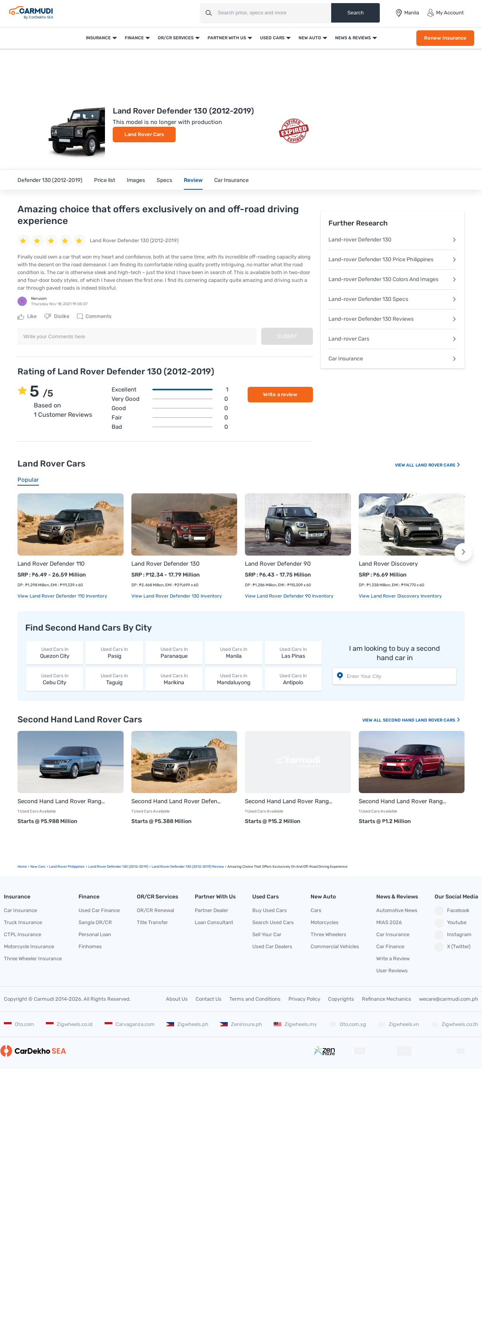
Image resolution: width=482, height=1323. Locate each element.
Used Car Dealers (272, 946)
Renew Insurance (445, 38)
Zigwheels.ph (187, 1024)
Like (27, 316)
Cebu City (54, 679)
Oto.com (19, 1024)
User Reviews (392, 970)
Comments (94, 316)
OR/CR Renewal (155, 910)
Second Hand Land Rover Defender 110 (176, 801)
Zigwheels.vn (398, 1024)
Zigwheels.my (295, 1024)
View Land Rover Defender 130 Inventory (176, 596)
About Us (177, 999)
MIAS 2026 (389, 922)
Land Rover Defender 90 (278, 563)
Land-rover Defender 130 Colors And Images (392, 279)
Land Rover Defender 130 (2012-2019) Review (188, 867)
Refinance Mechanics (386, 999)
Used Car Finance (99, 910)
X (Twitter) (452, 947)
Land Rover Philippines (67, 867)
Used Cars (272, 37)
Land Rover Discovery (388, 563)
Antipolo (293, 679)
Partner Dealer (211, 910)
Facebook (452, 911)
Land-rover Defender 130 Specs (392, 299)
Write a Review (393, 958)
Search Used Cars (273, 922)
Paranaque (174, 652)
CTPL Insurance (22, 934)
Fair (170, 417)
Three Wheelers (328, 934)
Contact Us (209, 999)
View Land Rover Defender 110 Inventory (62, 596)
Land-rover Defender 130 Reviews (392, 319)
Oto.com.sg (347, 1024)
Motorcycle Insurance (29, 946)
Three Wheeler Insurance (33, 958)
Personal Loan (95, 934)
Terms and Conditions (255, 999)
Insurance (98, 37)
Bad (170, 427)
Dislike (56, 316)
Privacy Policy (304, 999)
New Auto (310, 37)
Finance (134, 37)
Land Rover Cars (144, 134)
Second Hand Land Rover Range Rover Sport (404, 801)
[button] (463, 552)
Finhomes (90, 946)
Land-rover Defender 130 (392, 239)
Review (193, 180)
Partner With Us (227, 37)
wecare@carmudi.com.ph (448, 999)
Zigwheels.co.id (69, 1024)
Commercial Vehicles (335, 946)
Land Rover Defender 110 (51, 563)
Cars (316, 910)
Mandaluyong (233, 679)
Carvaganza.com (130, 1024)
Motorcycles (325, 922)
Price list (104, 180)
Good (170, 408)
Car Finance (390, 946)
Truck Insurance (23, 922)
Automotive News (396, 910)
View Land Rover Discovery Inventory (400, 596)
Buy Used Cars (269, 910)
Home (22, 867)
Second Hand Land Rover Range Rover (62, 801)
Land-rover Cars (392, 339)
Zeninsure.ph (241, 1024)
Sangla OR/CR (95, 922)
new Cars (37, 867)
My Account (445, 13)
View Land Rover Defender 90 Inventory (289, 596)
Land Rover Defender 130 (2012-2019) (118, 867)
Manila (233, 652)
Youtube (450, 923)
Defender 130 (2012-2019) (49, 180)
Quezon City (54, 652)
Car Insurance (231, 180)
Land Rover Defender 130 (165, 563)
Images (136, 180)
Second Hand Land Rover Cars (422, 720)
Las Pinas (293, 652)
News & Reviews (353, 37)
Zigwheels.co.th (454, 1024)
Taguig (114, 679)
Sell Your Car (266, 934)
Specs (164, 180)
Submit (287, 336)
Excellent (170, 389)
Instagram (453, 935)
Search (355, 13)
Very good (170, 399)
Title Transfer (152, 922)
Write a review (280, 394)
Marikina (174, 679)
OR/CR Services (176, 37)
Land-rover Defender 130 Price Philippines (392, 259)
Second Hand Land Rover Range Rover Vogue (290, 801)
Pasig (114, 652)
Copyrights (341, 999)
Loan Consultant (214, 922)
